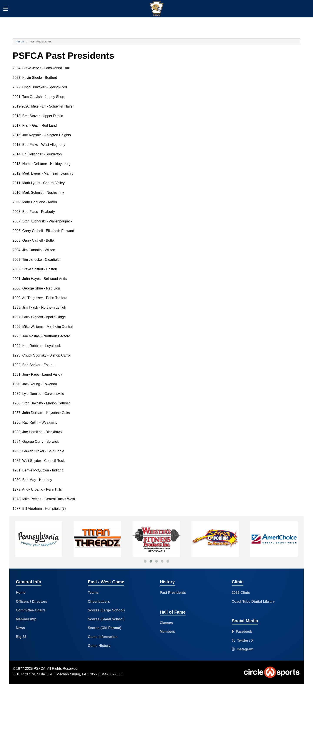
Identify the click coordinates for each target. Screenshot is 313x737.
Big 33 (21, 637)
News (20, 628)
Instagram (242, 649)
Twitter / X (242, 640)
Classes (166, 623)
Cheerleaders (99, 601)
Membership (26, 619)
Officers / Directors (31, 601)
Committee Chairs (31, 610)
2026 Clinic (241, 592)
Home (20, 592)
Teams (93, 592)
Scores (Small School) (106, 619)
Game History (99, 646)
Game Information (103, 637)
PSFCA (20, 41)
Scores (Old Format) (104, 628)
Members (167, 631)
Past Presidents (173, 592)
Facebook (242, 631)
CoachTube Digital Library (253, 601)
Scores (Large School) (106, 610)
